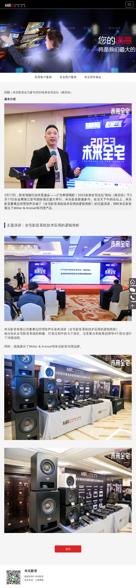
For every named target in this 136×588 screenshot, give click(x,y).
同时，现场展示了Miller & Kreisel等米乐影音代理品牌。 (43, 346)
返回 (68, 549)
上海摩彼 (39, 580)
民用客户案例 (43, 77)
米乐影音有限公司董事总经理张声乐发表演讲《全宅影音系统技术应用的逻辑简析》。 (63, 329)
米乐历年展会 (92, 77)
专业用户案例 (68, 77)
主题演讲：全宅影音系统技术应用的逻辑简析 (43, 225)
